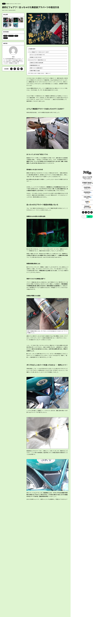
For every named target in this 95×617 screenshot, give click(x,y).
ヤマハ (17, 3)
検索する (90, 331)
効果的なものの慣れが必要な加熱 (37, 64)
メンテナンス (13, 3)
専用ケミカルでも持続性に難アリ (37, 70)
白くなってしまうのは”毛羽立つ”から (38, 55)
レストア (21, 3)
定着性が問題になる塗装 (35, 73)
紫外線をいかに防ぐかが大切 (36, 58)
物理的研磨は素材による (35, 67)
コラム (4, 3)
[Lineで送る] (18, 69)
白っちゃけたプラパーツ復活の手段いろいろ (38, 61)
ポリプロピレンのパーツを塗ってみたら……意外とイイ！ (41, 76)
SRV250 (8, 3)
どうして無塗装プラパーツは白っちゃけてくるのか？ (40, 52)
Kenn (13, 57)
